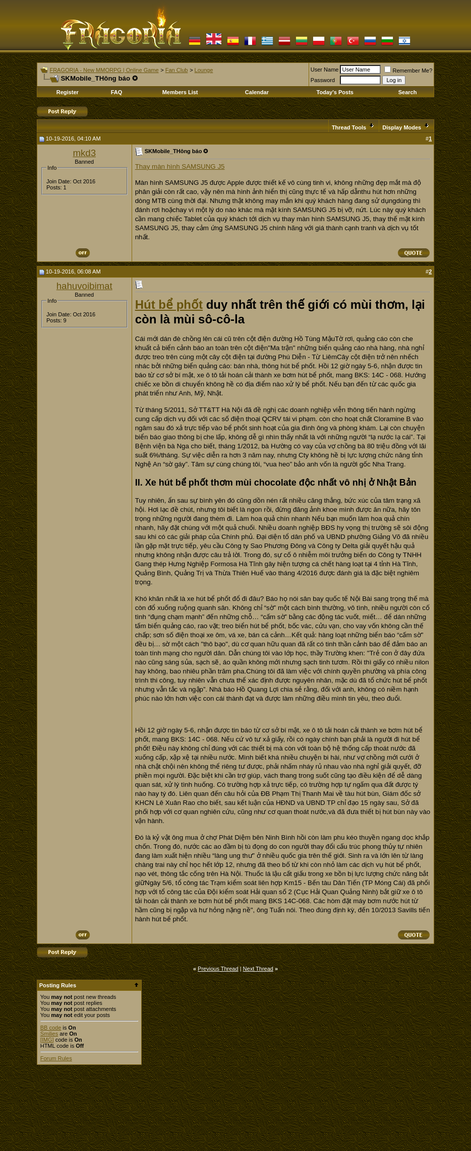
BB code (51, 1028)
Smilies (49, 1034)
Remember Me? (408, 70)
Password (323, 80)
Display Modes (401, 127)
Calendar (257, 92)
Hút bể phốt (169, 304)
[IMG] (47, 1040)
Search (407, 92)
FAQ (117, 92)
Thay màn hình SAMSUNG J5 (180, 166)
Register (67, 92)
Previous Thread (218, 969)
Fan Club (176, 70)
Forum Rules (56, 1058)
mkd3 (84, 153)
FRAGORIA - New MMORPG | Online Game (103, 70)
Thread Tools (349, 127)
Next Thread (258, 969)
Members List (180, 92)
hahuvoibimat (84, 286)
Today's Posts (335, 92)
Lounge (204, 70)
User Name (325, 69)
